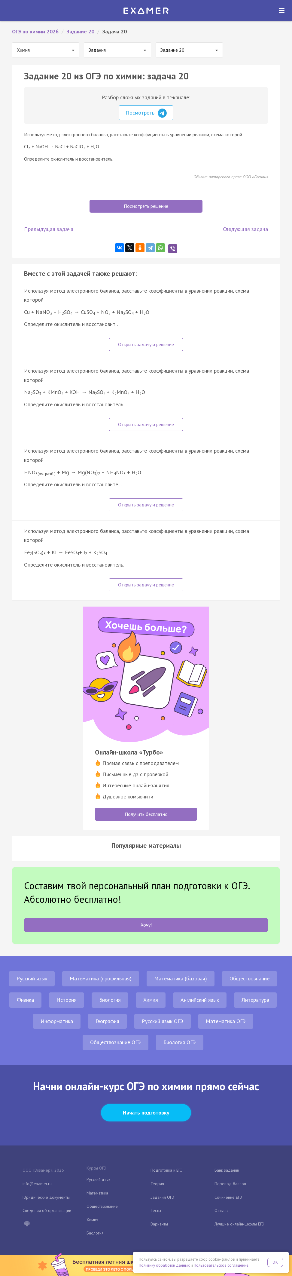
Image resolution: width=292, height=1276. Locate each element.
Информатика (57, 1021)
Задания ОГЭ (162, 1197)
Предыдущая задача (48, 229)
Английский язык (200, 999)
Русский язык (32, 978)
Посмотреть (146, 113)
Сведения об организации (47, 1210)
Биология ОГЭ (179, 1042)
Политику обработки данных (164, 1265)
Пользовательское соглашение (221, 1265)
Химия (150, 999)
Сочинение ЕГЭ (228, 1197)
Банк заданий (226, 1170)
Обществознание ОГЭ (115, 1042)
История (66, 999)
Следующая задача (245, 229)
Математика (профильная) (101, 978)
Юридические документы (46, 1197)
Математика (97, 1193)
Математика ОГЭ (226, 1021)
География (107, 1021)
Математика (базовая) (180, 978)
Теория (157, 1183)
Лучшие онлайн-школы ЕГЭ (239, 1224)
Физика (25, 999)
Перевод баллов (230, 1183)
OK (275, 1262)
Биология (110, 999)
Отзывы (221, 1210)
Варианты (159, 1224)
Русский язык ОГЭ (162, 1021)
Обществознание (249, 978)
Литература (255, 999)
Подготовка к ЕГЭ (167, 1170)
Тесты (156, 1210)
